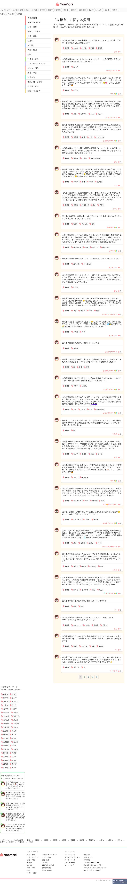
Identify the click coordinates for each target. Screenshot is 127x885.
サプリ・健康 (33, 59)
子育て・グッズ (34, 32)
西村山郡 (16, 716)
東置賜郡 (6, 724)
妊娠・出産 (32, 27)
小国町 (5, 760)
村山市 (14, 705)
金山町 (15, 742)
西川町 (14, 735)
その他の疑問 (33, 86)
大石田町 (6, 742)
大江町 (14, 738)
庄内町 (5, 768)
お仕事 (30, 45)
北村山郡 (6, 720)
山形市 (5, 694)
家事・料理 (32, 50)
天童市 (14, 709)
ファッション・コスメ (37, 63)
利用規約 (87, 860)
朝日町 (5, 738)
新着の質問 (32, 18)
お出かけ (31, 77)
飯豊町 (5, 764)
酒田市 (14, 698)
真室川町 (6, 749)
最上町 (5, 746)
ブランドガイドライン (72, 857)
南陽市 (15, 712)
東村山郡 (6, 716)
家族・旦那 (32, 73)
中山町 (14, 731)
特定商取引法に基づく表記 (93, 865)
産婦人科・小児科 (35, 82)
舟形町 (14, 746)
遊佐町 (14, 768)
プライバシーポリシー (91, 862)
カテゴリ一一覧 (70, 862)
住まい (30, 41)
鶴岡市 (5, 698)
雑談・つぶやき (34, 91)
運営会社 (87, 855)
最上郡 (15, 720)
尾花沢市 (6, 712)
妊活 (29, 54)
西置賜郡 (16, 724)
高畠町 (5, 757)
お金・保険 (32, 36)
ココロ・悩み (33, 68)
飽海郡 (15, 727)
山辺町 (5, 731)
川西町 (14, 757)
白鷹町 (14, 760)
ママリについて (70, 855)
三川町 (14, 764)
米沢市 (14, 694)
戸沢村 (14, 753)
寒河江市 (15, 701)
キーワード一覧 (70, 860)
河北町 (5, 735)
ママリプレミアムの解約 (92, 870)
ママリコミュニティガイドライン (95, 868)
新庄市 (5, 701)
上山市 (5, 705)
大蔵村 (15, 749)
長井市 (5, 709)
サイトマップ (69, 865)
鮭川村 (5, 753)
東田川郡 (6, 727)
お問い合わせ (88, 857)
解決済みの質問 (34, 22)
